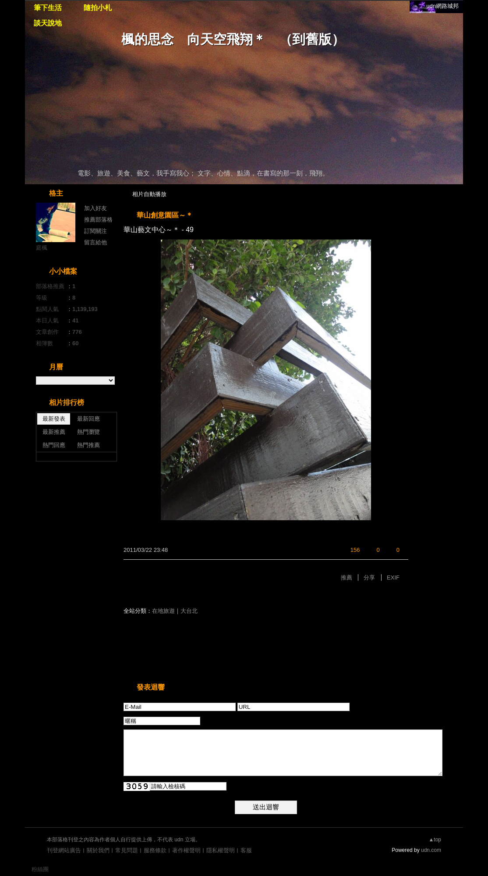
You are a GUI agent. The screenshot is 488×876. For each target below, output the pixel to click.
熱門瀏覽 (88, 432)
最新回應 (88, 418)
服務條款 (155, 850)
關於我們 (98, 850)
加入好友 (95, 208)
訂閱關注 (95, 231)
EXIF (393, 577)
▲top (434, 840)
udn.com (431, 850)
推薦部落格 (98, 219)
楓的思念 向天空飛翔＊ (193, 39)
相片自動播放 (149, 194)
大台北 (189, 611)
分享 (369, 577)
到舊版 (312, 39)
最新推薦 (53, 432)
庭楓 (41, 247)
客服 (246, 850)
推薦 (346, 577)
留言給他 (95, 242)
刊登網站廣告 (64, 850)
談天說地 (48, 23)
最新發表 (53, 418)
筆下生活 (48, 7)
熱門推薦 (88, 445)
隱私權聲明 (220, 850)
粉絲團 (40, 869)
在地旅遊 (163, 611)
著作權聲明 (186, 850)
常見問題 (126, 850)
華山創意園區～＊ (165, 215)
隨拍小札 (98, 7)
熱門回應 (53, 445)
